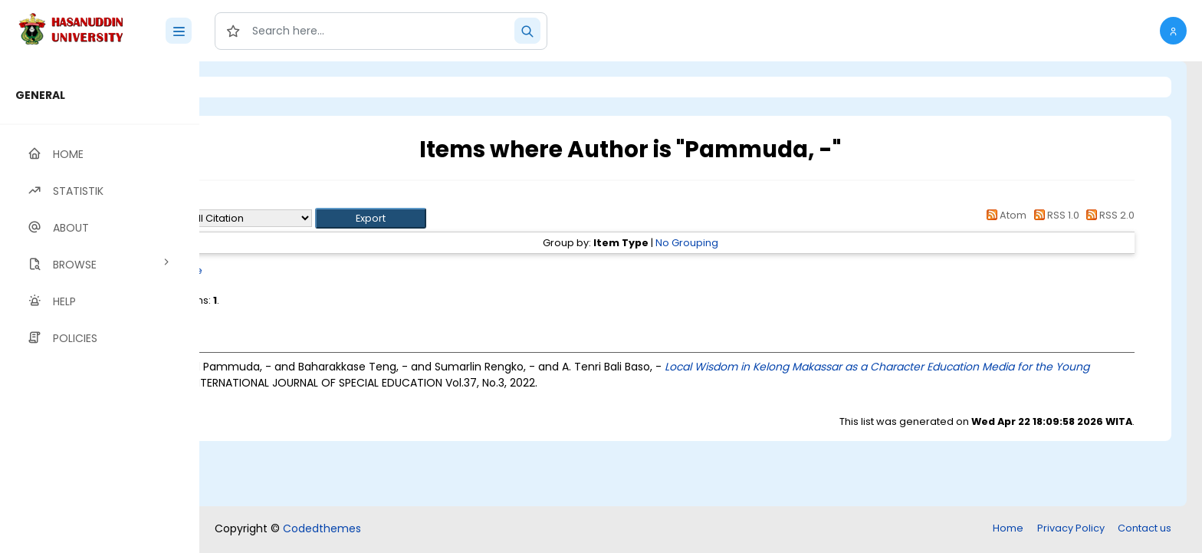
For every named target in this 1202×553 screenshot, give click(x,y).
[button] (1173, 30)
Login (264, 87)
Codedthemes (322, 528)
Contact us (1144, 528)
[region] (99, 307)
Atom (1004, 215)
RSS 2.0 (1108, 215)
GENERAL (40, 95)
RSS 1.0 (1054, 215)
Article (312, 270)
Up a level (282, 200)
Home (1008, 528)
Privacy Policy (1071, 528)
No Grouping (749, 242)
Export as (273, 218)
